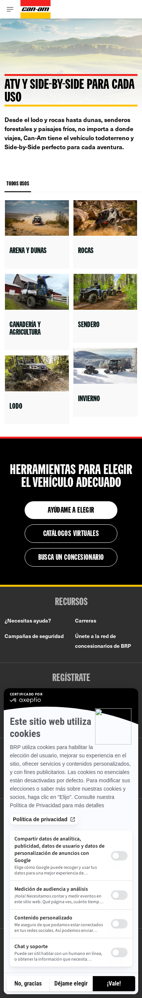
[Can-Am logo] (35, 9)
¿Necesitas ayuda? (28, 620)
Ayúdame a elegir (71, 510)
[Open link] (37, 234)
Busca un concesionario (71, 558)
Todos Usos (18, 186)
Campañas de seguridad (34, 636)
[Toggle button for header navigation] (10, 9)
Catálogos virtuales (71, 534)
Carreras (85, 620)
